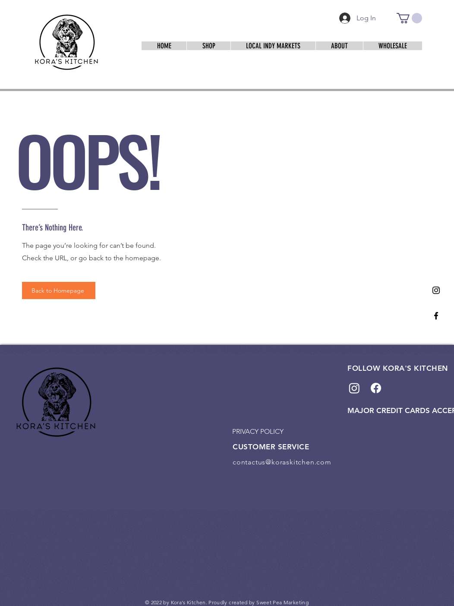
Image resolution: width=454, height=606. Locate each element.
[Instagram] (436, 290)
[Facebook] (436, 316)
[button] (272, 45)
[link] (409, 18)
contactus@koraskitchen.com (282, 462)
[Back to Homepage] (58, 290)
